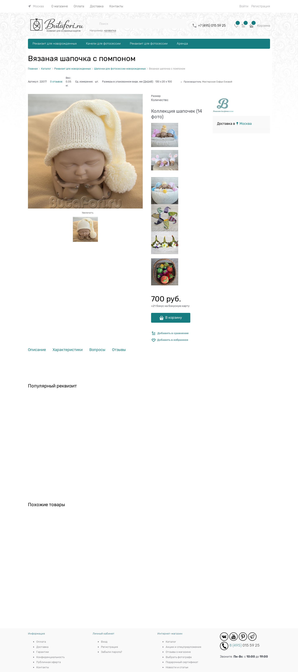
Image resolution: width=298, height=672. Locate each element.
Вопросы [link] (97, 350)
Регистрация (260, 6)
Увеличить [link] (87, 212)
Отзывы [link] (119, 350)
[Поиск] (94, 24)
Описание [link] (37, 350)
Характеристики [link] (68, 350)
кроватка (110, 30)
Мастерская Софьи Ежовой (217, 81)
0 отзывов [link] (56, 81)
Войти (243, 6)
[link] (36, 6)
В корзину (173, 318)
